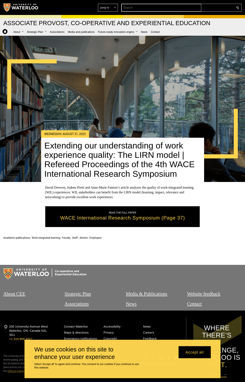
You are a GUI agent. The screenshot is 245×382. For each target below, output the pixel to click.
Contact (194, 303)
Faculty (66, 237)
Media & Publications (146, 293)
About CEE (14, 293)
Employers (95, 237)
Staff (75, 237)
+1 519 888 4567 (20, 339)
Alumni (84, 237)
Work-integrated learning (46, 237)
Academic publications (16, 237)
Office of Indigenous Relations (23, 371)
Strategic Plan (78, 293)
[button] (207, 7)
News (131, 303)
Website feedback (203, 293)
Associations (77, 303)
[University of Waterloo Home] (21, 7)
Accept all (195, 352)
